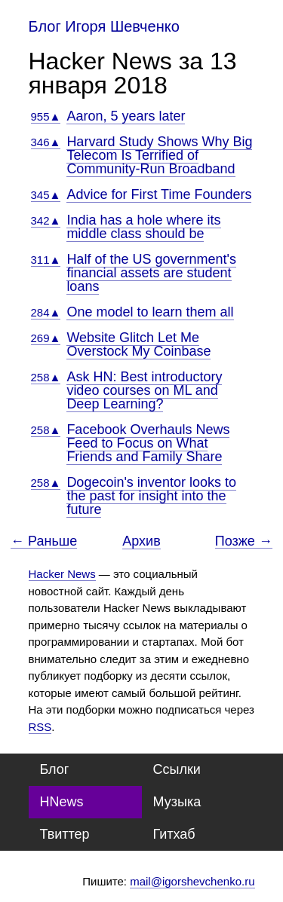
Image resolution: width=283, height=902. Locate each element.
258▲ (46, 377)
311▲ (46, 259)
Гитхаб (174, 834)
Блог (54, 769)
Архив (141, 541)
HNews (62, 801)
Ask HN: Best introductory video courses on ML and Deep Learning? (144, 390)
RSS (40, 726)
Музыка (177, 801)
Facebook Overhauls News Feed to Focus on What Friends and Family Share (147, 443)
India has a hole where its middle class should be (143, 227)
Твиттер (65, 834)
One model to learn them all (149, 312)
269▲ (46, 338)
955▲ (46, 116)
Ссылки (177, 769)
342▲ (46, 220)
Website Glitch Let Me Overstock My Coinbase (138, 344)
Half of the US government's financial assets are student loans (151, 273)
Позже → (243, 541)
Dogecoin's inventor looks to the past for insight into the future (151, 496)
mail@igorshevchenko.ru (192, 881)
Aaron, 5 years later (125, 116)
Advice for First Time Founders (158, 194)
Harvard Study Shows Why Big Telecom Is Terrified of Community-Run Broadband (159, 155)
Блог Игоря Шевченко (104, 26)
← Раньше (44, 541)
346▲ (46, 142)
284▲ (46, 312)
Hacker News (62, 573)
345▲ (46, 194)
